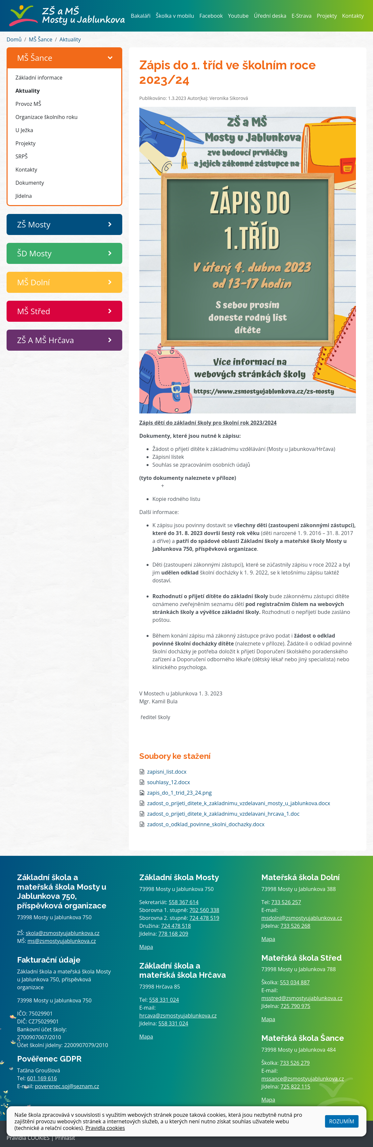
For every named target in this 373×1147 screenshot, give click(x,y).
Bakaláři (141, 15)
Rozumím (341, 1121)
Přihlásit (65, 1137)
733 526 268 (296, 925)
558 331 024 (164, 999)
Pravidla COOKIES (28, 1137)
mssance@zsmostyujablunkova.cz (302, 1078)
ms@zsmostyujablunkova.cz (62, 941)
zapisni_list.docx (167, 771)
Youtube (238, 15)
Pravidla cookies (105, 1128)
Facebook (211, 15)
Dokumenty (29, 182)
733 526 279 (295, 1062)
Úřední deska (270, 15)
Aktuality (70, 39)
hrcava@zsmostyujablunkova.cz (178, 1015)
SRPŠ (21, 156)
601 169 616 (42, 1078)
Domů (14, 39)
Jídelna (23, 195)
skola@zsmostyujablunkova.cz (62, 933)
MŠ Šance (40, 39)
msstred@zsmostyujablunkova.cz (301, 998)
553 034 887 (295, 982)
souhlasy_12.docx (168, 782)
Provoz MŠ (28, 103)
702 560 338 (204, 910)
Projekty (327, 15)
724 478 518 (176, 925)
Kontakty (353, 15)
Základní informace (38, 77)
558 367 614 (183, 902)
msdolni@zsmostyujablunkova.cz (301, 918)
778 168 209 (173, 933)
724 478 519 (204, 918)
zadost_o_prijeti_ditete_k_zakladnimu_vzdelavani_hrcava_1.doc (223, 813)
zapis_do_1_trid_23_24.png (179, 792)
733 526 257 (286, 902)
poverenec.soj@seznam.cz (67, 1086)
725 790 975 (296, 1006)
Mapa (146, 946)
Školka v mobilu (175, 15)
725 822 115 (296, 1086)
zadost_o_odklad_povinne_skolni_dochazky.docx (206, 824)
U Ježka (24, 130)
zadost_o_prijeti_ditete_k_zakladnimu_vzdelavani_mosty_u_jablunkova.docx (238, 803)
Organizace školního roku (46, 117)
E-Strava (301, 15)
